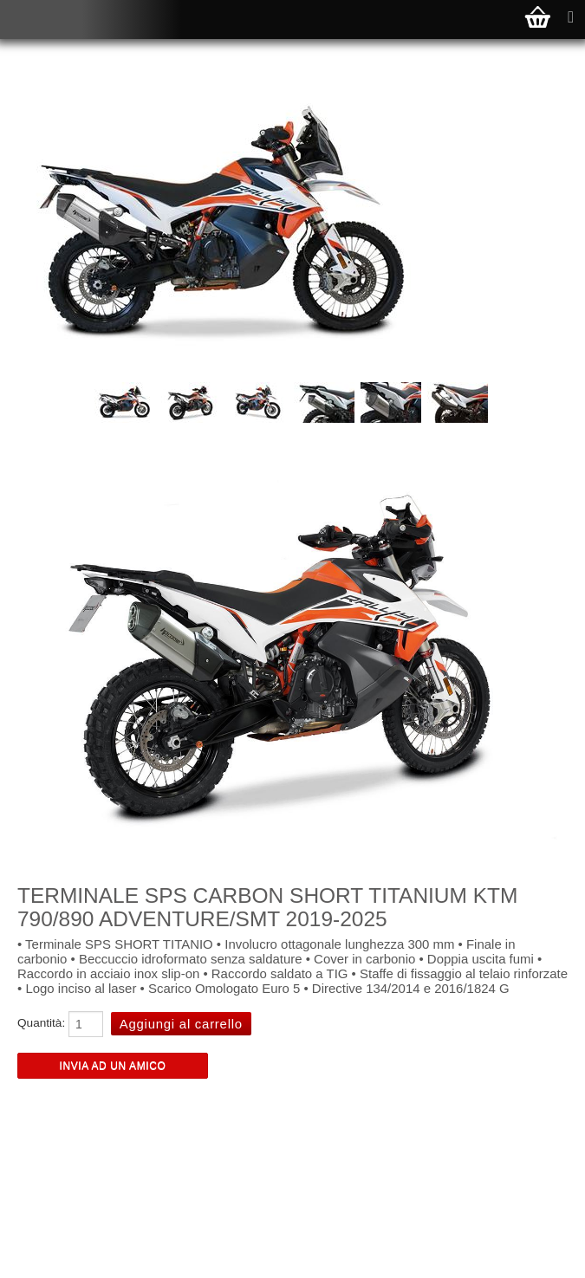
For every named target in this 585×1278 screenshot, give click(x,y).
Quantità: (41, 1022)
